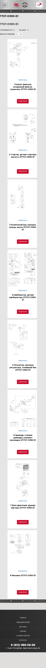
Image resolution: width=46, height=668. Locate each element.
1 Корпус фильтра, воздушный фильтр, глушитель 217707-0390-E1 (23, 87)
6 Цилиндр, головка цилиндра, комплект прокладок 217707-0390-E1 (23, 438)
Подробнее (23, 101)
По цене (22, 30)
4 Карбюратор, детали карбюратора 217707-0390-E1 (22, 297)
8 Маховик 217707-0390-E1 (23, 575)
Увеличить (22, 80)
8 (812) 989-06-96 (23, 645)
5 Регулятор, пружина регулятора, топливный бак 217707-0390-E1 (23, 367)
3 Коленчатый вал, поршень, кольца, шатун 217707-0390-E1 (23, 227)
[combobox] (19, 34)
